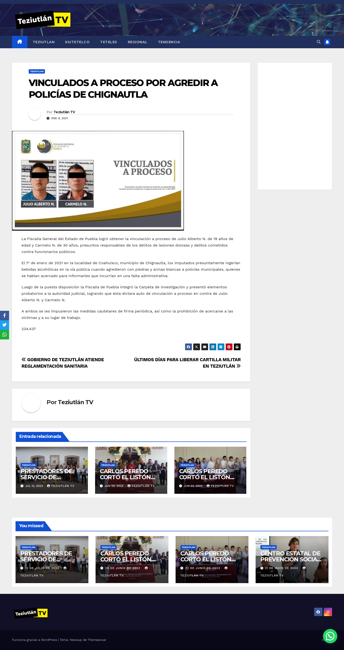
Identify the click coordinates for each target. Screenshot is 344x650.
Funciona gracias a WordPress (35, 640)
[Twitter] (4, 325)
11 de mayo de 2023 (282, 568)
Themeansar (97, 640)
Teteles (108, 42)
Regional (137, 42)
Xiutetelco (77, 42)
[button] (319, 42)
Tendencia (169, 42)
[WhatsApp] (4, 334)
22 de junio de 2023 (203, 568)
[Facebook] (4, 315)
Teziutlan (44, 42)
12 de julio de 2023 (42, 568)
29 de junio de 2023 (123, 568)
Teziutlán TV (64, 112)
